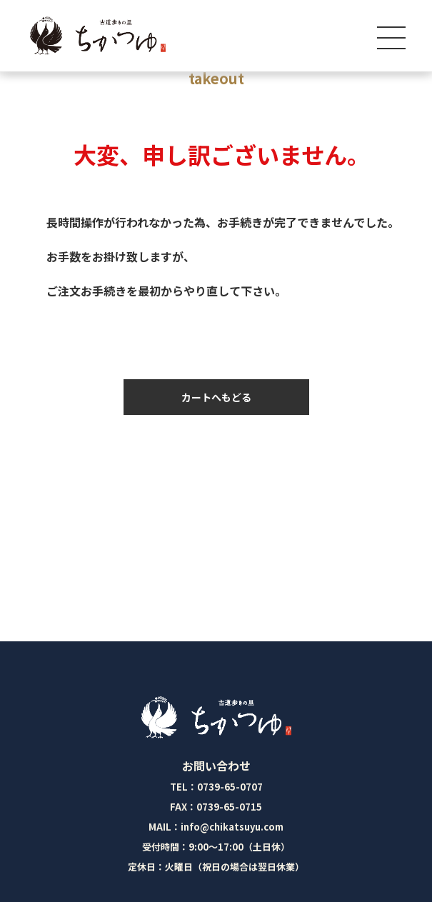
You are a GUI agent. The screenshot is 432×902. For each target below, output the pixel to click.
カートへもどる (216, 397)
